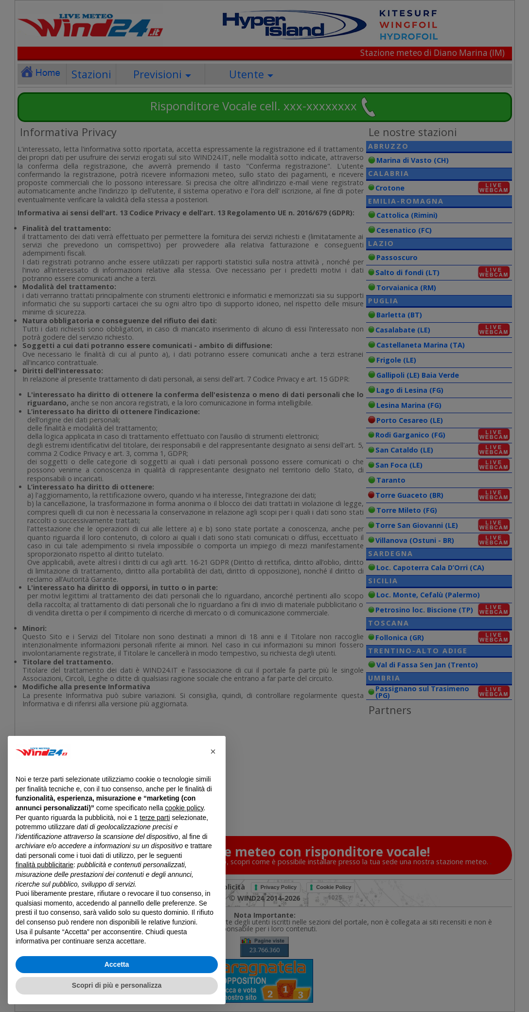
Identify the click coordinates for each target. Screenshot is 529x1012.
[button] (213, 751)
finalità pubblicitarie (44, 865)
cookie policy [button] (184, 808)
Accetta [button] (117, 964)
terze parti (155, 817)
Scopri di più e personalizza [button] (116, 985)
